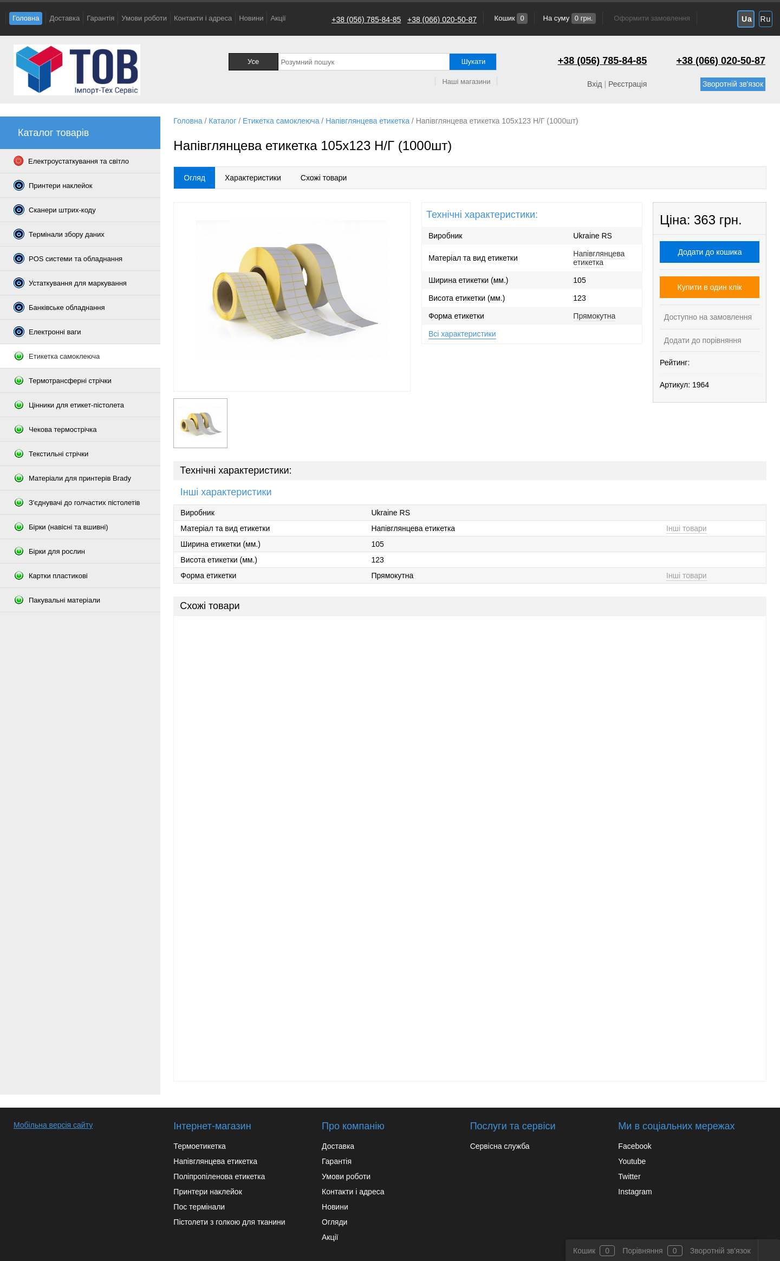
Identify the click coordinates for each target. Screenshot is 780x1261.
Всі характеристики (462, 333)
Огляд (194, 177)
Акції (277, 18)
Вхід (594, 84)
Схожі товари (324, 177)
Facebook (634, 1146)
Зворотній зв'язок (733, 84)
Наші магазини (466, 81)
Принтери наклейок (207, 1191)
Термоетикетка (199, 1146)
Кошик (510, 18)
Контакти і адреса (203, 18)
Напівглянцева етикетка (599, 258)
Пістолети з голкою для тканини (229, 1222)
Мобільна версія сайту (53, 1125)
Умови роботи (144, 18)
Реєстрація (627, 84)
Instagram (635, 1191)
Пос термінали (199, 1206)
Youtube (632, 1161)
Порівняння (642, 1250)
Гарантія (100, 18)
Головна (25, 18)
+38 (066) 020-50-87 (442, 19)
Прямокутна (594, 316)
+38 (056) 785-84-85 (366, 19)
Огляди (334, 1222)
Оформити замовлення (652, 18)
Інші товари (686, 528)
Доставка (64, 18)
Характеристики (253, 177)
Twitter (629, 1176)
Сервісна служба (500, 1146)
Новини (251, 18)
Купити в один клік (710, 287)
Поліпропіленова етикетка (219, 1176)
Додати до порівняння (702, 340)
